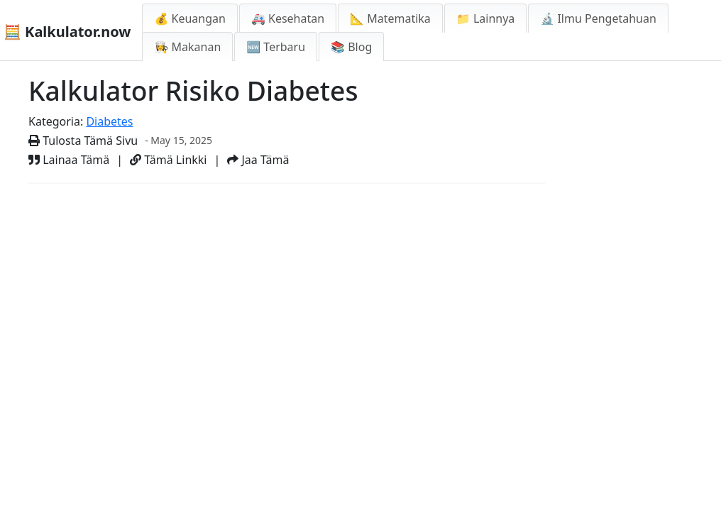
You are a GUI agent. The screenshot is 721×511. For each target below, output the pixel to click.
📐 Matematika (390, 18)
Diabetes (109, 121)
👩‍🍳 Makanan (187, 47)
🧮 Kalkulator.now (67, 31)
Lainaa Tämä (68, 159)
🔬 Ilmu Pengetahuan (598, 18)
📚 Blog (351, 47)
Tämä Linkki (168, 159)
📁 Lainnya (485, 18)
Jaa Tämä (258, 159)
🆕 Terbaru (275, 47)
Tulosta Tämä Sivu (83, 140)
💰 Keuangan (189, 18)
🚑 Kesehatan (287, 18)
